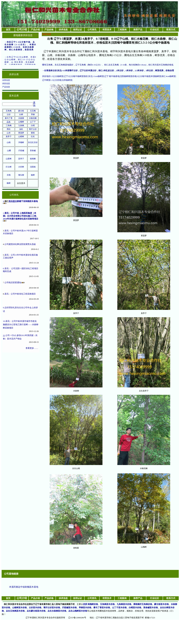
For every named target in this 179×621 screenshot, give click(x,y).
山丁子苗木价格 (119, 607)
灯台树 (9, 167)
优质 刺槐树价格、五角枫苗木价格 (99, 604)
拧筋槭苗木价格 (69, 607)
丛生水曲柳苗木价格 (57, 611)
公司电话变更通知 (12, 282)
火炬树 (21, 167)
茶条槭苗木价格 (150, 607)
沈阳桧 (33, 167)
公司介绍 (22, 29)
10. (4, 321)
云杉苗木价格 (35, 607)
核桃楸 (33, 159)
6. (3, 268)
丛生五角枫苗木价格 (15, 611)
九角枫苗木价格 (124, 604)
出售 (46, 70)
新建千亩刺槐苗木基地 (27, 201)
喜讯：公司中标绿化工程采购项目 (20, 294)
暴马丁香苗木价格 (101, 607)
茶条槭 (33, 150)
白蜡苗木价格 (135, 607)
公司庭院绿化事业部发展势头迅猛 (20, 244)
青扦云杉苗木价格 (51, 607)
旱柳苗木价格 (85, 607)
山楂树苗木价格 (19, 607)
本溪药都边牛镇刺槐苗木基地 (23, 587)
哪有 (44, 65)
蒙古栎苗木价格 (161, 604)
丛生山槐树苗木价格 (77, 611)
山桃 (9, 142)
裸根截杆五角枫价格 (142, 604)
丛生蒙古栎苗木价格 (36, 611)
